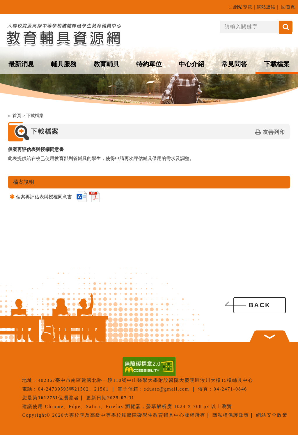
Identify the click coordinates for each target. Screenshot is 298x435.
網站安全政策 (272, 415)
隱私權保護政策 (230, 415)
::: (230, 7)
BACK (260, 305)
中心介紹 (191, 64)
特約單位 (149, 64)
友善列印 (274, 132)
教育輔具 (106, 64)
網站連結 (266, 6)
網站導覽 (242, 6)
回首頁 (288, 6)
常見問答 (234, 64)
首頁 (17, 115)
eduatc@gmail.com (166, 389)
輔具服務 (64, 64)
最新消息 (21, 64)
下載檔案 (277, 64)
